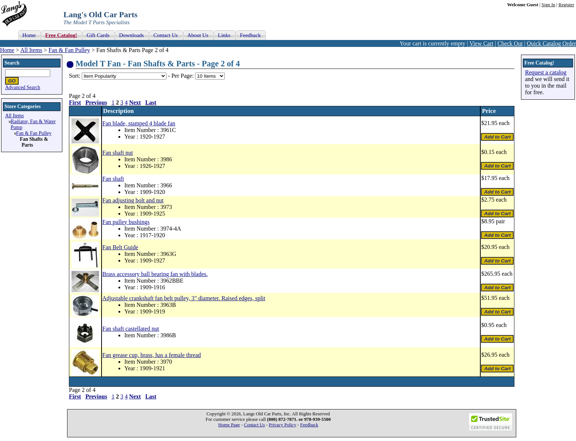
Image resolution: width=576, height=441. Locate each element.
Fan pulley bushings (126, 222)
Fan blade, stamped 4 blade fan (138, 123)
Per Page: (183, 76)
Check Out (510, 43)
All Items (31, 50)
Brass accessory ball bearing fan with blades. (155, 274)
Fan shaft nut (117, 153)
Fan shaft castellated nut (130, 329)
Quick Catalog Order (551, 43)
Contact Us (254, 424)
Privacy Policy (282, 424)
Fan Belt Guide (120, 247)
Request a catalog (545, 72)
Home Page (229, 424)
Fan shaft (113, 179)
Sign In (548, 4)
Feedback (309, 424)
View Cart (481, 43)
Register (566, 4)
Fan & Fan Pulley (69, 50)
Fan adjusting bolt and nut (133, 200)
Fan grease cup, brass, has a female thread (151, 355)
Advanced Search (22, 87)
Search (11, 63)
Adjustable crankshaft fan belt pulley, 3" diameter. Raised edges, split (183, 298)
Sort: (74, 76)
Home (7, 50)
